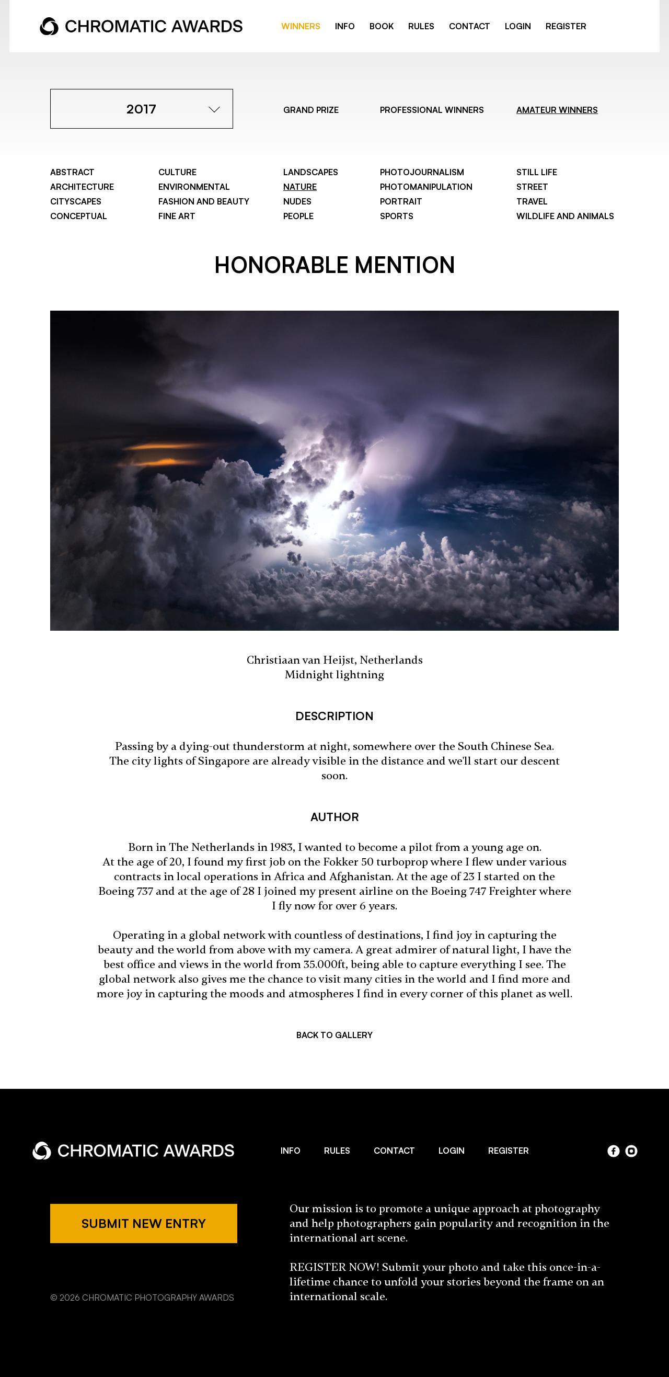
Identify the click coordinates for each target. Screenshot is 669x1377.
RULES (421, 26)
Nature (300, 186)
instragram (624, 26)
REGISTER (566, 26)
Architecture (82, 186)
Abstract (72, 172)
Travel (532, 201)
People (298, 216)
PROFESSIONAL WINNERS (432, 110)
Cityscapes (75, 201)
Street (532, 186)
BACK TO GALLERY (334, 1035)
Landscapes (310, 172)
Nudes (297, 201)
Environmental (194, 186)
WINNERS (300, 26)
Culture (177, 172)
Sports (396, 216)
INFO (345, 26)
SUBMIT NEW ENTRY (144, 1223)
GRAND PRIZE (311, 110)
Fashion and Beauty (203, 201)
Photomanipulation (426, 186)
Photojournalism (422, 172)
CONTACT (469, 26)
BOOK (382, 26)
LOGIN (518, 26)
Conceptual (78, 216)
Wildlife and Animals (565, 216)
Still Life (536, 172)
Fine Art (176, 216)
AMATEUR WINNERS (557, 110)
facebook (607, 26)
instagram (631, 1151)
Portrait (401, 201)
